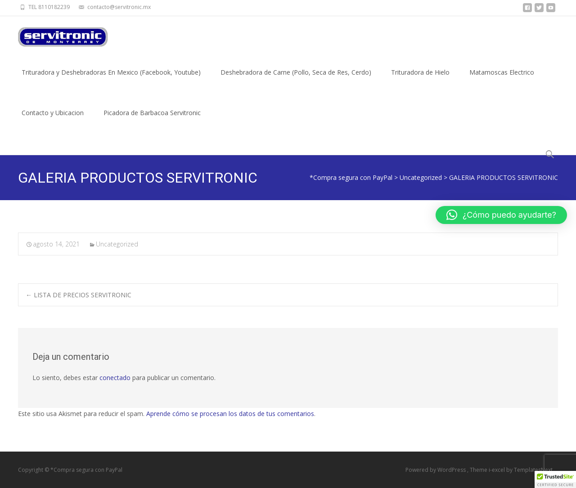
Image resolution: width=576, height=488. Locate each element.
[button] (501, 215)
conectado (114, 377)
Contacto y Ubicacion (53, 120)
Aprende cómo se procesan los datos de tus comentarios (230, 413)
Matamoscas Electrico (501, 80)
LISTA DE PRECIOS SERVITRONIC (78, 295)
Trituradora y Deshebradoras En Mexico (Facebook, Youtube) (111, 80)
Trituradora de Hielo (420, 80)
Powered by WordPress (436, 470)
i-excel (497, 470)
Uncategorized (117, 244)
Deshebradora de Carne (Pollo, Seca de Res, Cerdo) (295, 80)
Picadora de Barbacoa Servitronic (152, 120)
